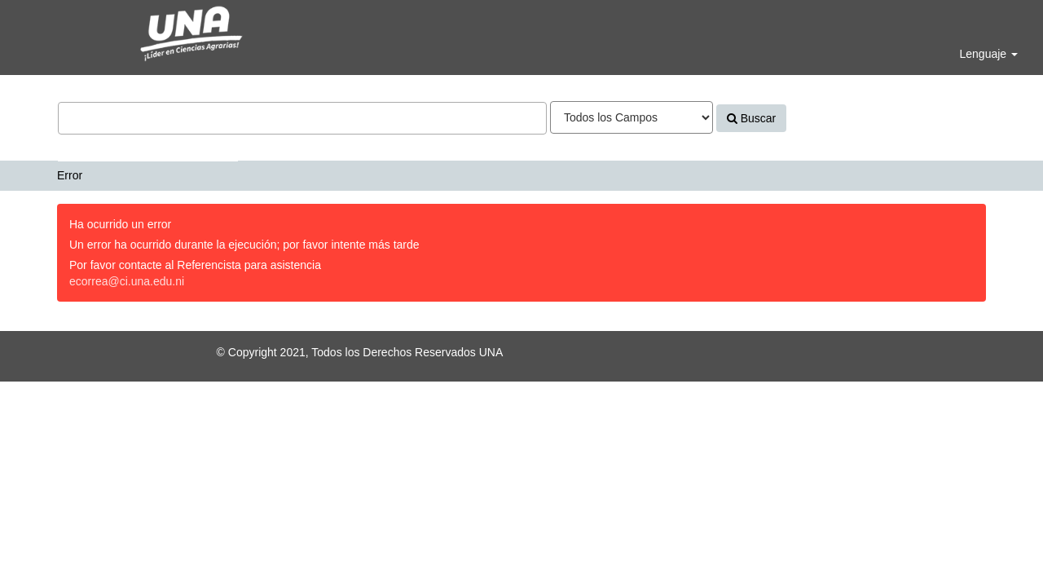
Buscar (751, 118)
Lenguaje (988, 53)
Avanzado (825, 118)
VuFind (51, 25)
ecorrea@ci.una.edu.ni (126, 281)
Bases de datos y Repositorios (148, 148)
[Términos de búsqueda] (302, 118)
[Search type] (631, 117)
